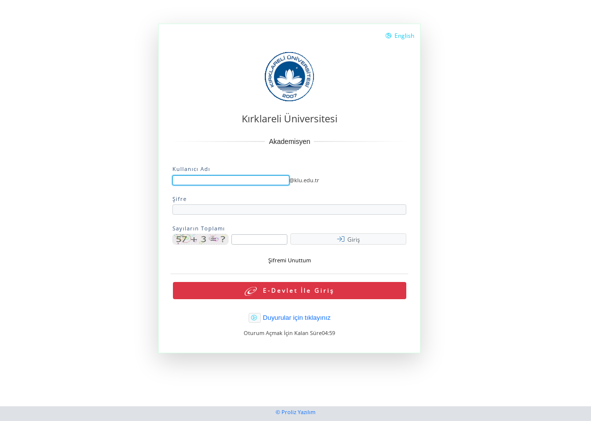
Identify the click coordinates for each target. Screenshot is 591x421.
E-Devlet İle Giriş (290, 291)
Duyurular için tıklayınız (297, 317)
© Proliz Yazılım (295, 412)
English (400, 35)
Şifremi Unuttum (289, 260)
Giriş (348, 239)
